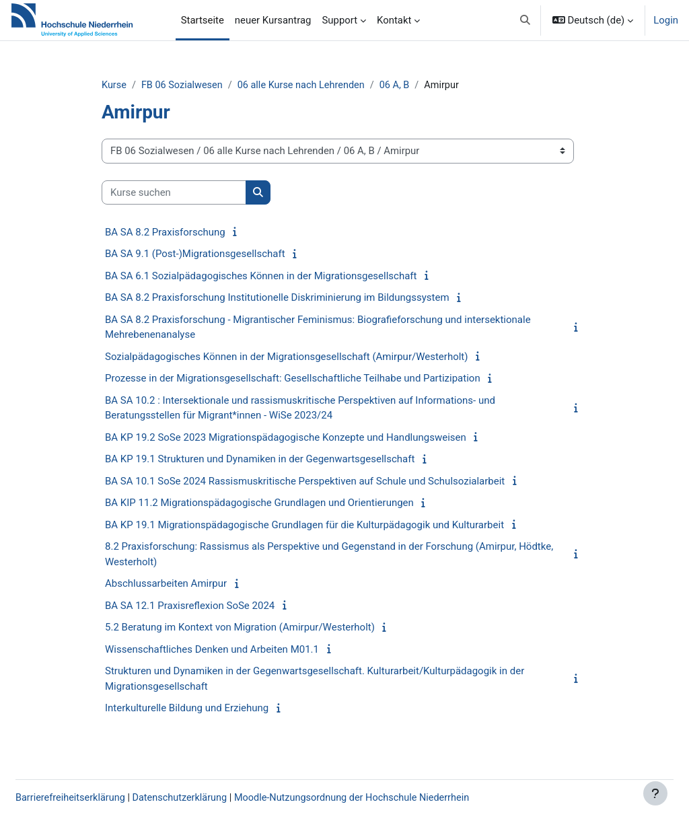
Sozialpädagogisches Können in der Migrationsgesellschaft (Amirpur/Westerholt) (310, 357)
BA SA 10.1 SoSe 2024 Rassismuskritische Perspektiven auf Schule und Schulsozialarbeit (329, 482)
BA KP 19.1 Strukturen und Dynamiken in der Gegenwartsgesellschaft (284, 460)
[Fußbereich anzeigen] (655, 793)
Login (665, 20)
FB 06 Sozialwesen (208, 85)
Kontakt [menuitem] (394, 20)
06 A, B (426, 85)
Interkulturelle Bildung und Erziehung (211, 709)
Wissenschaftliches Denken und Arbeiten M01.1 (236, 650)
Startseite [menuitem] (202, 20)
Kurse (138, 85)
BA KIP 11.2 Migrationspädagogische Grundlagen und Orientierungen (283, 503)
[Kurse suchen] (198, 192)
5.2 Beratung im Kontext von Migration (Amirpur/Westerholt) (264, 628)
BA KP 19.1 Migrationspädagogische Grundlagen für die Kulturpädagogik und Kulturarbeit (328, 525)
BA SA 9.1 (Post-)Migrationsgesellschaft (219, 254)
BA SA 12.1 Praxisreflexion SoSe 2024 (214, 606)
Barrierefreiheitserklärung (104, 798)
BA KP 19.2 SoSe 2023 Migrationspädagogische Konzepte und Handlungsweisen (310, 438)
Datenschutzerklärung (217, 798)
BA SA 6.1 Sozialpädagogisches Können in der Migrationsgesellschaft (285, 277)
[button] (525, 20)
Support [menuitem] (339, 20)
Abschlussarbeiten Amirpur (190, 584)
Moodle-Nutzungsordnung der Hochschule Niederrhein (394, 798)
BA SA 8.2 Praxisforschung (189, 233)
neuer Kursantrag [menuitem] (273, 20)
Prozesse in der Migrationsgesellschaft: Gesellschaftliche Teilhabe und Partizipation (317, 379)
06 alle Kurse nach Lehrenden (330, 85)
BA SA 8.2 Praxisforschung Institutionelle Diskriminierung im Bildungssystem (301, 298)
